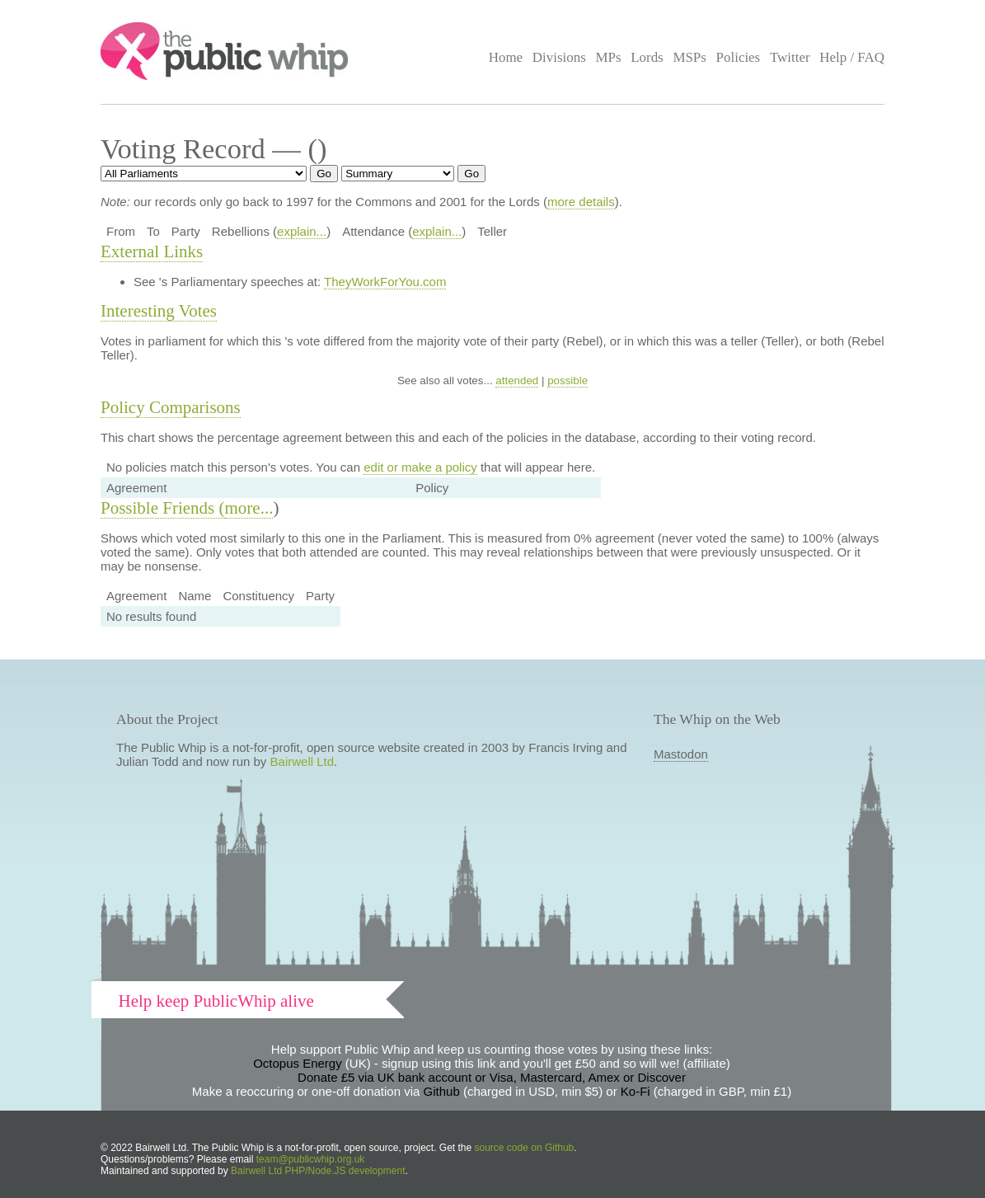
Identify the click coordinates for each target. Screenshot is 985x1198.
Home (506, 57)
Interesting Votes (159, 311)
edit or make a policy (420, 467)
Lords (647, 57)
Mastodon (681, 754)
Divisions (559, 57)
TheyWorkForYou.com (385, 282)
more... (249, 508)
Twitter (790, 57)
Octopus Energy (297, 1063)
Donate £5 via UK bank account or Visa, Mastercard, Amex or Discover (492, 1077)
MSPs (689, 57)
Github (442, 1091)
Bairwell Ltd (302, 761)
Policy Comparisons (171, 407)
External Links (152, 251)
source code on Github (525, 1147)
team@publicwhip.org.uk (310, 1159)
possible (567, 380)
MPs (608, 57)
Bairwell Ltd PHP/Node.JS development (318, 1171)
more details (581, 202)
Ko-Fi (635, 1091)
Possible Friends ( (163, 508)
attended (516, 380)
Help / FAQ (851, 57)
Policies (738, 57)
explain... (301, 231)
